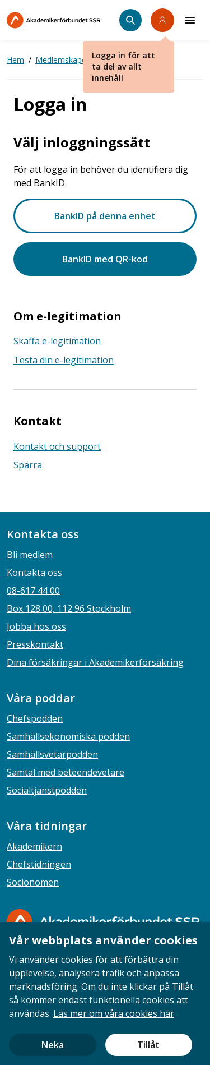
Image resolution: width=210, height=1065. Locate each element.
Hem (15, 59)
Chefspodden (35, 718)
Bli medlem (30, 554)
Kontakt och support (57, 446)
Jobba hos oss (36, 626)
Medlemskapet (62, 59)
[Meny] (189, 20)
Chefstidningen (39, 864)
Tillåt (148, 1045)
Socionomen (33, 882)
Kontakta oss (34, 572)
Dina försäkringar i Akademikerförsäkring (95, 662)
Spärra (27, 465)
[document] (105, 993)
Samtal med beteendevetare (65, 772)
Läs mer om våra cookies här (113, 1013)
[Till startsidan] (63, 20)
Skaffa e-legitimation (57, 341)
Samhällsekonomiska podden (68, 736)
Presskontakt (35, 644)
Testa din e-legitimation (63, 360)
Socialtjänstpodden (47, 790)
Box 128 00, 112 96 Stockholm (69, 608)
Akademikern (34, 846)
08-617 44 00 (33, 590)
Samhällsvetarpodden (52, 754)
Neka (52, 1045)
